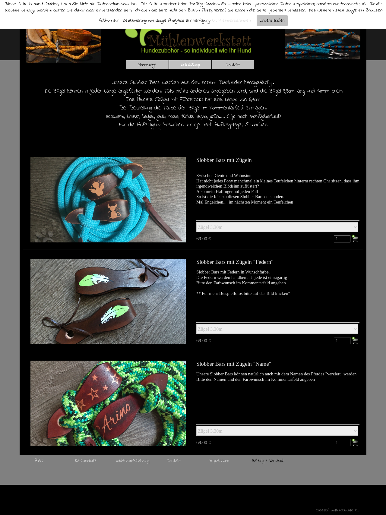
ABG (39, 461)
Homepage (147, 65)
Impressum (219, 461)
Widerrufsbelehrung (132, 461)
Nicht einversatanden (231, 20)
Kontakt (233, 65)
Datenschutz (85, 461)
